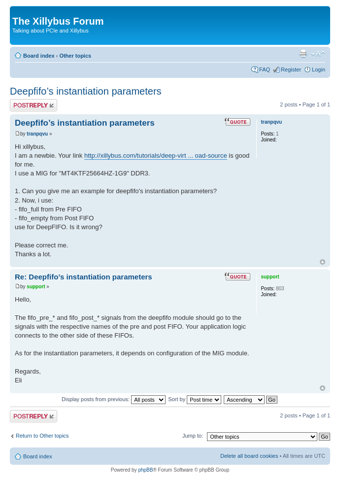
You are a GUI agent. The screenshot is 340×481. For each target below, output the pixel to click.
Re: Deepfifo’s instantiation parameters (83, 277)
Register (291, 69)
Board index (39, 56)
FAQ (264, 69)
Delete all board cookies (249, 456)
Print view (303, 53)
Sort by (194, 399)
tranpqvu (37, 134)
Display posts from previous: (114, 399)
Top (322, 262)
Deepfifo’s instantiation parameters (86, 91)
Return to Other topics (42, 436)
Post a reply (33, 105)
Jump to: (192, 436)
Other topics (75, 56)
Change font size (318, 53)
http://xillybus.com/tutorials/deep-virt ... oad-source (155, 155)
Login (318, 69)
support (36, 286)
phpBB (145, 470)
